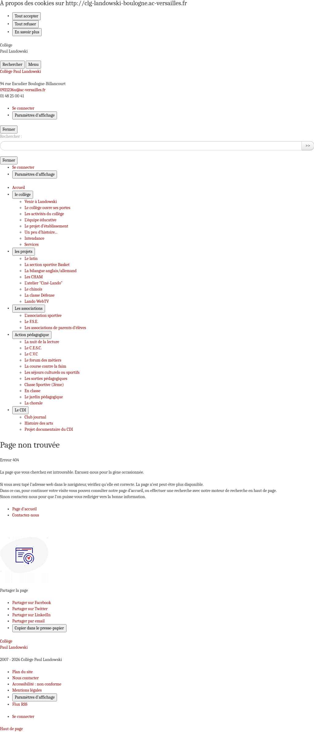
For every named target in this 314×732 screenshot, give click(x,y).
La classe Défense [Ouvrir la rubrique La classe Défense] (40, 295)
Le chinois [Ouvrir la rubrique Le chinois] (33, 289)
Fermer (8, 129)
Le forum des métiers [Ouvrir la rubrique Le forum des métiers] (43, 360)
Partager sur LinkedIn (31, 615)
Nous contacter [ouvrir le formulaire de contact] (25, 678)
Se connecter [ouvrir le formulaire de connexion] (23, 108)
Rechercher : (11, 136)
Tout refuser (25, 24)
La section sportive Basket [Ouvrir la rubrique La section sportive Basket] (47, 264)
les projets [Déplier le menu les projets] (23, 251)
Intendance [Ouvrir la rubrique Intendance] (34, 238)
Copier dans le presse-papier (39, 628)
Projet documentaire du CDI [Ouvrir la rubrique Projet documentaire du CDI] (49, 429)
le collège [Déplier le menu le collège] (23, 194)
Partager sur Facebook (31, 602)
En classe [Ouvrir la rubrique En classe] (32, 390)
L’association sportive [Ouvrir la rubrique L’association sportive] (43, 315)
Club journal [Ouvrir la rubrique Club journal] (35, 417)
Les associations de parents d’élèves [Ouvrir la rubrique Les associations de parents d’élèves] (55, 327)
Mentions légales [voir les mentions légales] (27, 690)
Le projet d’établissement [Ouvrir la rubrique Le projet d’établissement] (46, 226)
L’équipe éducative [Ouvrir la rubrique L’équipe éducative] (40, 220)
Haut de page (11, 728)
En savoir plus (27, 32)
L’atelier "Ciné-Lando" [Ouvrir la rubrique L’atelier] (43, 283)
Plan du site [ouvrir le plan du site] (22, 671)
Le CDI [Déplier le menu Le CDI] (20, 410)
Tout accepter (26, 16)
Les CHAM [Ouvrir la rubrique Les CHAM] (34, 277)
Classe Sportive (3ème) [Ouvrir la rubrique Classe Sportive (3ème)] (44, 384)
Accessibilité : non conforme (36, 684)
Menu (33, 64)
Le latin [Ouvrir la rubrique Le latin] (31, 258)
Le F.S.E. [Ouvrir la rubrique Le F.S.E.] (31, 321)
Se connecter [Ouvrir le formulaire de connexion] (23, 716)
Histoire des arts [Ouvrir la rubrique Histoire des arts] (39, 423)
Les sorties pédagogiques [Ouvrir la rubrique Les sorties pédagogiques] (46, 378)
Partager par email (28, 621)
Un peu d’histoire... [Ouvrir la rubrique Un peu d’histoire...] (41, 232)
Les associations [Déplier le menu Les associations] (29, 308)
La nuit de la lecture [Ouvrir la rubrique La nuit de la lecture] (42, 341)
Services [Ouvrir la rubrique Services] (32, 244)
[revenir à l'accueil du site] (157, 72)
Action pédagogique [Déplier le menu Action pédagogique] (32, 334)
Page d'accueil (24, 509)
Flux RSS (19, 704)
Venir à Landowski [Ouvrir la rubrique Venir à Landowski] (41, 201)
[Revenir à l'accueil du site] (157, 644)
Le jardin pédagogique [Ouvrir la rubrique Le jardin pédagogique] (44, 397)
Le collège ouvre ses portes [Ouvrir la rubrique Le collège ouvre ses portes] (47, 207)
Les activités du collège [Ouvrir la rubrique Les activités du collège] (44, 213)
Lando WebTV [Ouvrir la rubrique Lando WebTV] (37, 301)
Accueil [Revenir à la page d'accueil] (18, 187)
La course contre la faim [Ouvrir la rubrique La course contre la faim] (45, 366)
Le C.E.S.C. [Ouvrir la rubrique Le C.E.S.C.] (33, 348)
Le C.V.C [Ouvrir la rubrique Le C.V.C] (31, 354)
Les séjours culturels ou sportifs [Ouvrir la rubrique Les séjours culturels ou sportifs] (52, 372)
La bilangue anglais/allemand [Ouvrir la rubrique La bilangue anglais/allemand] (51, 270)
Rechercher (12, 64)
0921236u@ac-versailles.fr (22, 89)
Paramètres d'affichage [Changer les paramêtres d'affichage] (35, 115)
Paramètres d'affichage (35, 697)
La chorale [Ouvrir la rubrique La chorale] (34, 403)
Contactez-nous (25, 515)
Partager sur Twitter (29, 608)
